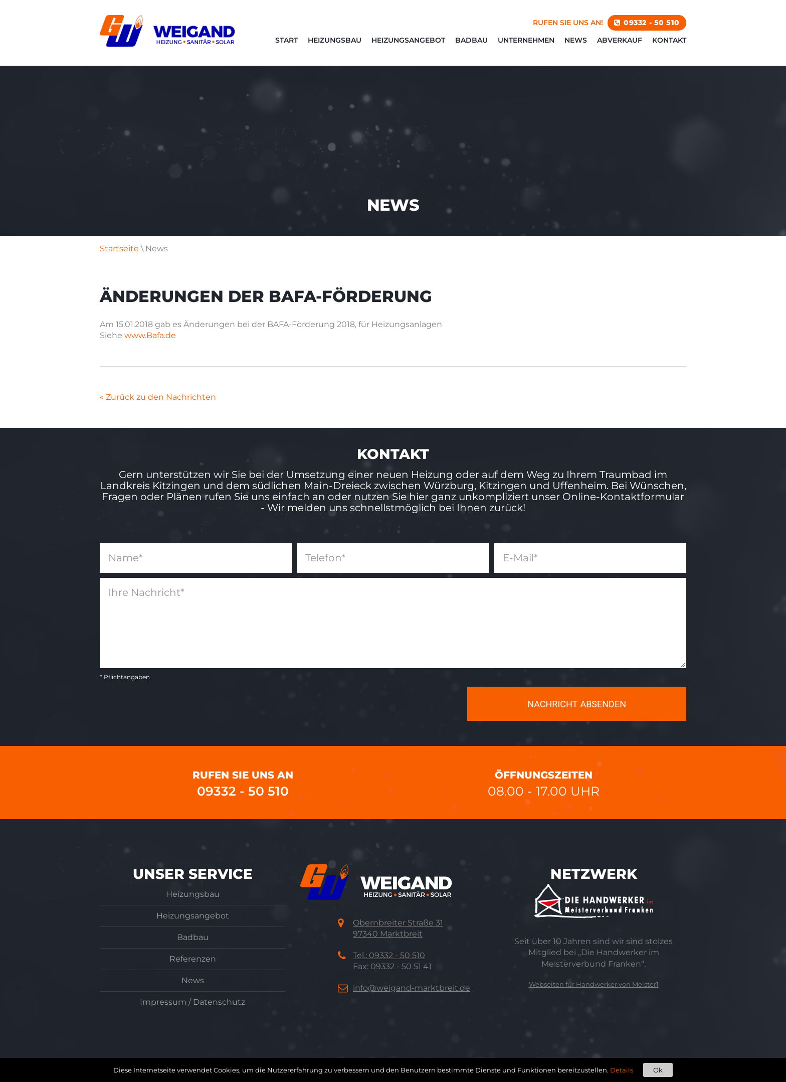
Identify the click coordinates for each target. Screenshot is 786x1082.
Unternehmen (526, 40)
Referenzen (192, 959)
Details (621, 1070)
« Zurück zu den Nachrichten (158, 397)
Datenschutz (219, 1002)
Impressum (163, 1002)
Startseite (119, 248)
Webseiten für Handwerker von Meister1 (594, 984)
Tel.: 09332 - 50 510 (389, 955)
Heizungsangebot (408, 40)
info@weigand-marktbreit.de (411, 988)
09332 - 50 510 (652, 22)
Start (286, 40)
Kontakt (669, 40)
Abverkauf (619, 40)
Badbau (471, 40)
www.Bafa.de (150, 335)
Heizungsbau (334, 40)
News (575, 40)
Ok (658, 1070)
